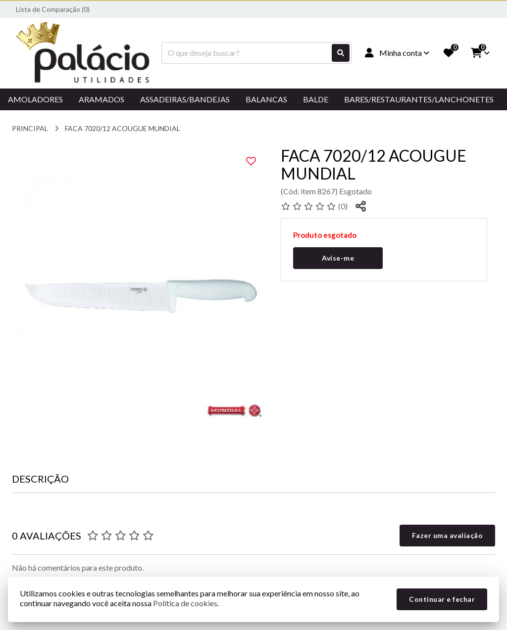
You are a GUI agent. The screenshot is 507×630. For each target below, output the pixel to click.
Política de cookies (185, 603)
